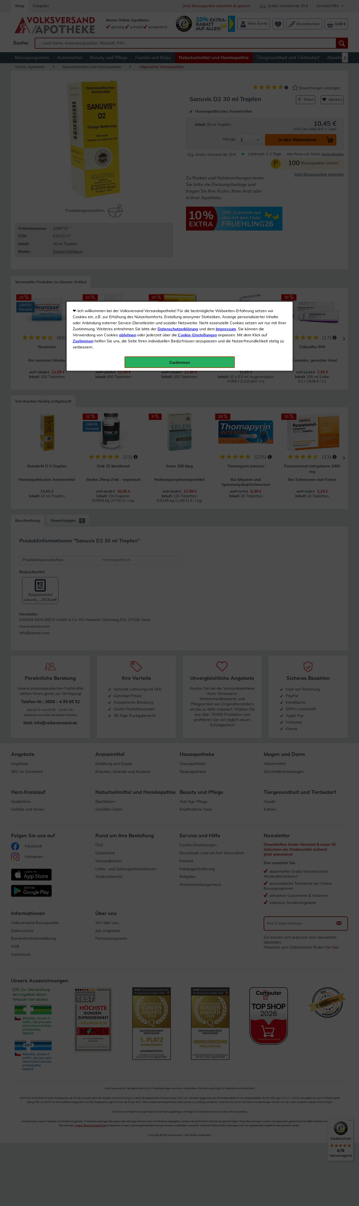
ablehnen (127, 129)
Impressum (226, 123)
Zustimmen (83, 135)
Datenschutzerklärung (178, 123)
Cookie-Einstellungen (197, 129)
